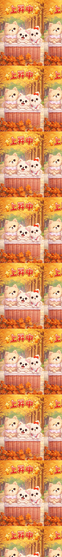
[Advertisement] (31, 16)
